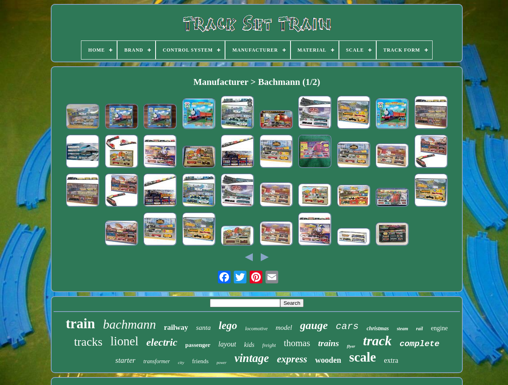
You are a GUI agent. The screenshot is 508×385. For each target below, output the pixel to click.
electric (161, 342)
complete (420, 343)
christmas (378, 328)
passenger (197, 345)
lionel (124, 341)
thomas (297, 343)
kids (249, 344)
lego (228, 325)
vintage (252, 358)
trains (328, 343)
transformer (156, 361)
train (80, 323)
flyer (351, 346)
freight (269, 345)
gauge (314, 325)
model (283, 327)
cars (347, 326)
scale (362, 357)
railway (176, 327)
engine (439, 328)
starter (125, 360)
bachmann (129, 324)
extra (391, 360)
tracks (88, 341)
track (377, 340)
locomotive (256, 328)
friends (200, 361)
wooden (328, 360)
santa (203, 327)
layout (227, 344)
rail (419, 328)
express (292, 359)
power (222, 362)
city (181, 362)
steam (402, 328)
